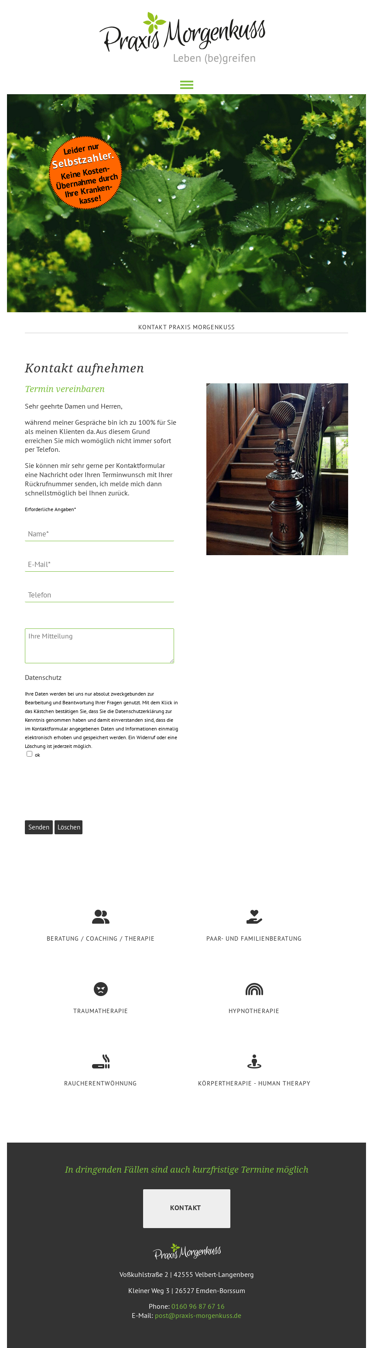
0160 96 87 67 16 (198, 1306)
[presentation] (91, 782)
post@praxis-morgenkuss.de (198, 1315)
